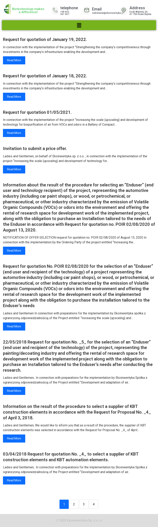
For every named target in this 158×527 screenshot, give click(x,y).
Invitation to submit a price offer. (35, 148)
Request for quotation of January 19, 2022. (45, 39)
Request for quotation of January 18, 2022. (45, 75)
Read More (14, 60)
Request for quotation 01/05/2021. (37, 112)
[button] (79, 25)
